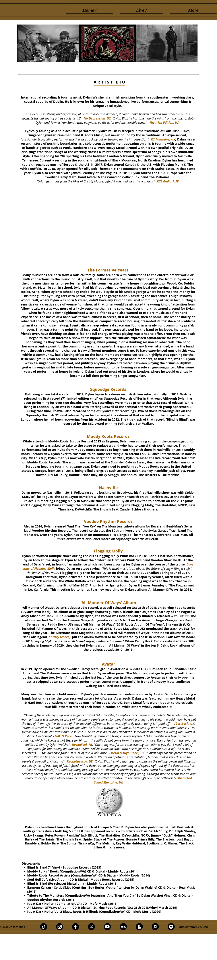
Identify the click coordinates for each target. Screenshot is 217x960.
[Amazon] (139, 926)
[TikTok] (43, 926)
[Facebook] (75, 926)
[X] (91, 926)
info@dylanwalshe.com (194, 926)
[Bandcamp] (123, 926)
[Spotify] (171, 926)
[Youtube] (107, 926)
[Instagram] (59, 926)
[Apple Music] (155, 926)
